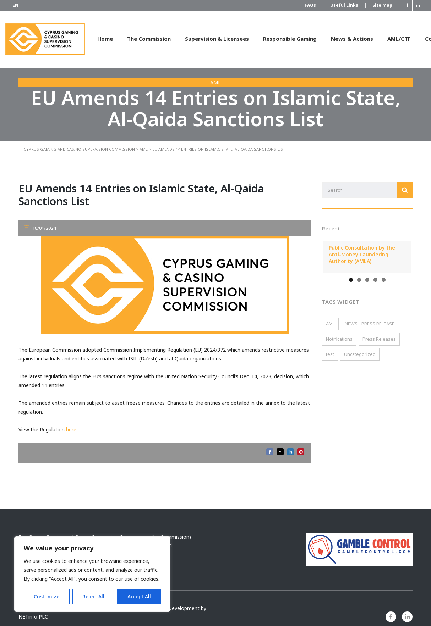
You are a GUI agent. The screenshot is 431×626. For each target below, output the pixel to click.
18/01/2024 (40, 228)
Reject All (93, 596)
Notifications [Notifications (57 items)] (339, 339)
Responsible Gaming (290, 38)
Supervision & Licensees (217, 38)
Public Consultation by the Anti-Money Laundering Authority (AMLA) (362, 254)
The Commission (149, 38)
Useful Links (347, 5)
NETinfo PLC (33, 616)
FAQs (314, 5)
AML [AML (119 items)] (330, 323)
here (71, 429)
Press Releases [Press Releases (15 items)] (379, 339)
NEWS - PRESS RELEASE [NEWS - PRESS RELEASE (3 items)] (369, 323)
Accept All (139, 596)
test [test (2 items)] (330, 354)
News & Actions (352, 38)
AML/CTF (399, 38)
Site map (382, 5)
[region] (92, 574)
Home (105, 38)
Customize (46, 596)
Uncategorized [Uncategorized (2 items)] (360, 354)
